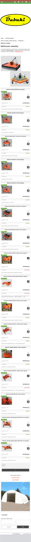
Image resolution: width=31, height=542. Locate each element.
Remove (9, 527)
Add (23, 527)
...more (24, 296)
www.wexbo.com (27, 533)
